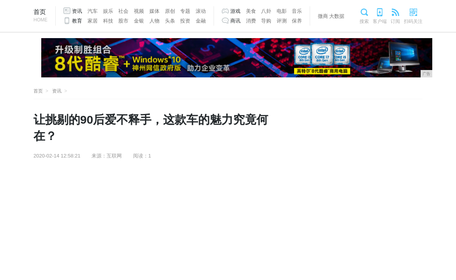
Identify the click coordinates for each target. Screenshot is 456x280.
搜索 (364, 21)
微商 (323, 16)
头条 (170, 21)
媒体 (154, 11)
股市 (123, 21)
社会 (123, 11)
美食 (251, 11)
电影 (282, 11)
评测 (282, 21)
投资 (185, 21)
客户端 (380, 21)
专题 (185, 11)
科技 (108, 21)
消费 (251, 21)
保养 (297, 21)
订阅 (395, 21)
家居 (93, 21)
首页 (40, 16)
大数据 (336, 16)
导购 (266, 21)
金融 (201, 21)
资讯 (77, 11)
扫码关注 (413, 21)
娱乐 (108, 11)
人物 (154, 21)
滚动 (201, 11)
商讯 (235, 21)
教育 (77, 21)
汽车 (93, 11)
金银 (139, 21)
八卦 (266, 11)
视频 (139, 11)
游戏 (235, 11)
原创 (170, 11)
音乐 (297, 11)
